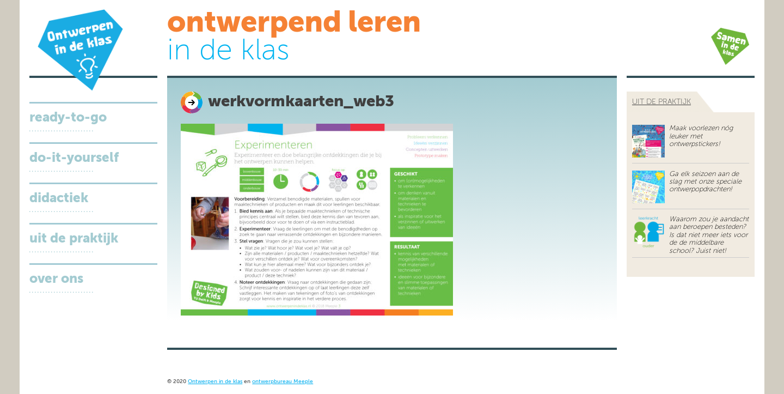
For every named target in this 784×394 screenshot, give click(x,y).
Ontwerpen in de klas (215, 381)
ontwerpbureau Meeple (282, 381)
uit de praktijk (661, 102)
